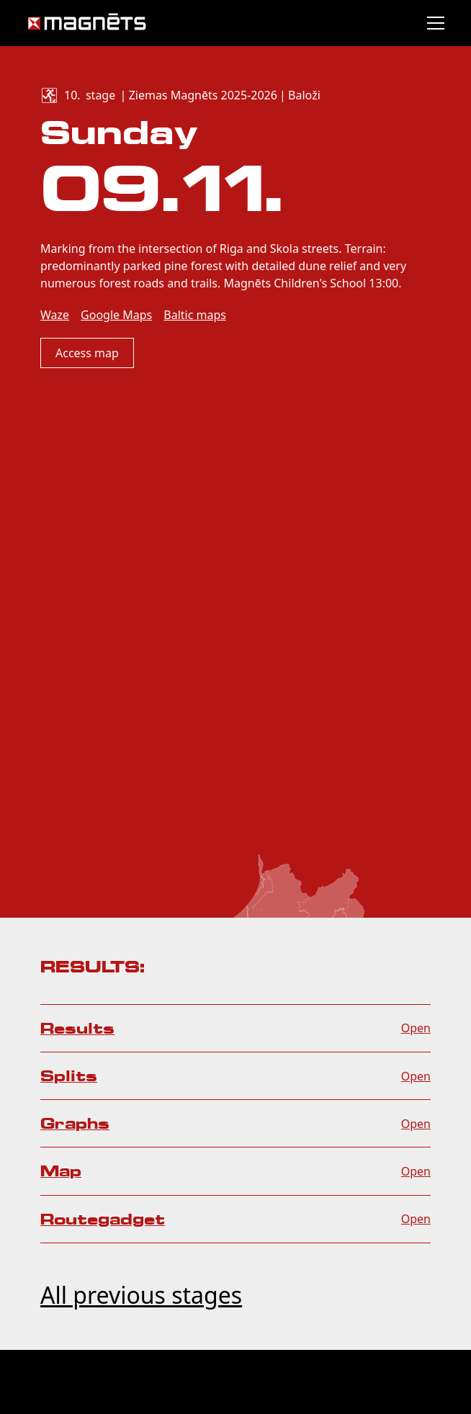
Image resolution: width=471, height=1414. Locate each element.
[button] (432, 23)
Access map (87, 353)
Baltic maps (194, 315)
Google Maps (116, 315)
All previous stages (141, 1295)
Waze (54, 315)
